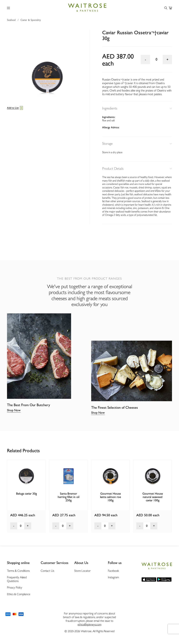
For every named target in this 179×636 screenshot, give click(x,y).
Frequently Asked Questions (17, 579)
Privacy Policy (14, 587)
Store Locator (82, 570)
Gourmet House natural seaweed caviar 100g (152, 497)
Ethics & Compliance (18, 594)
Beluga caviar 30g (26, 493)
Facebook (113, 570)
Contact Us (47, 570)
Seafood (11, 20)
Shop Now (14, 410)
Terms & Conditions (18, 570)
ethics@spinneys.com (89, 624)
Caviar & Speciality (30, 20)
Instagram (113, 577)
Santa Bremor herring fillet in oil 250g (68, 497)
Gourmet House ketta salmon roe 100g (110, 497)
